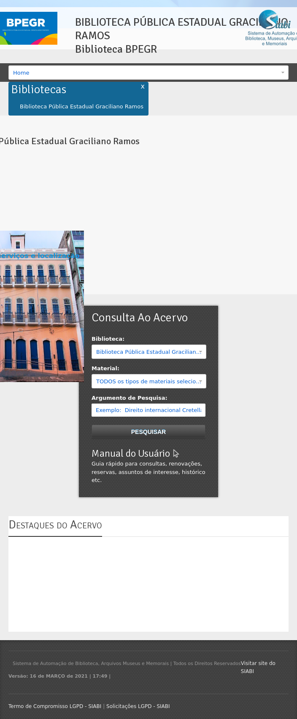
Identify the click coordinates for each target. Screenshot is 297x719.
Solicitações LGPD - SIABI (138, 706)
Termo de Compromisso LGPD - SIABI (54, 706)
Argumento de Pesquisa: (129, 398)
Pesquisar (148, 431)
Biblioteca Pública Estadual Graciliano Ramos (81, 106)
